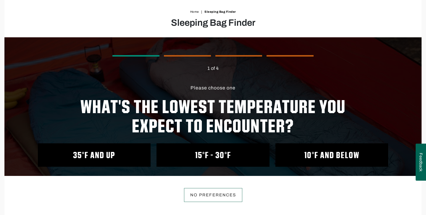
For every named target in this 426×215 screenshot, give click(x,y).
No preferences (213, 195)
